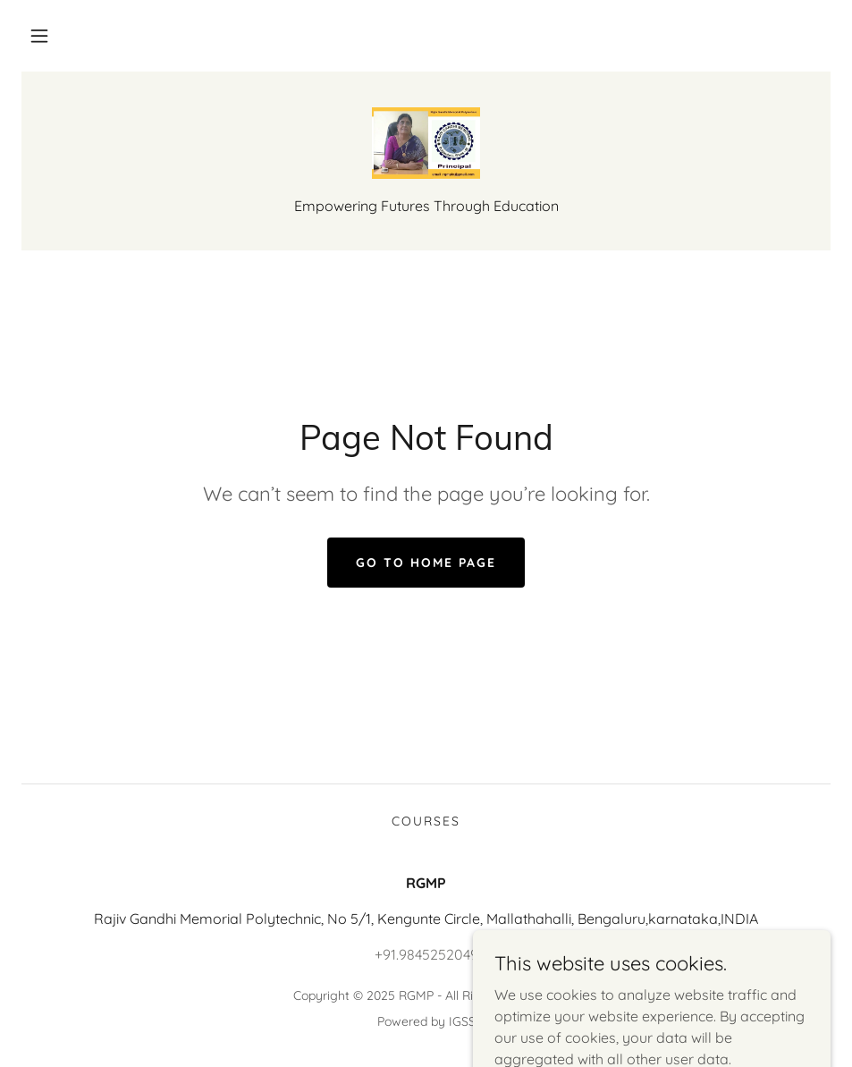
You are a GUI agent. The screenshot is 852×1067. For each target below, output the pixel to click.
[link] (426, 143)
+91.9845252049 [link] (426, 954)
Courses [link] (426, 821)
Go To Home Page (426, 563)
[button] (39, 36)
